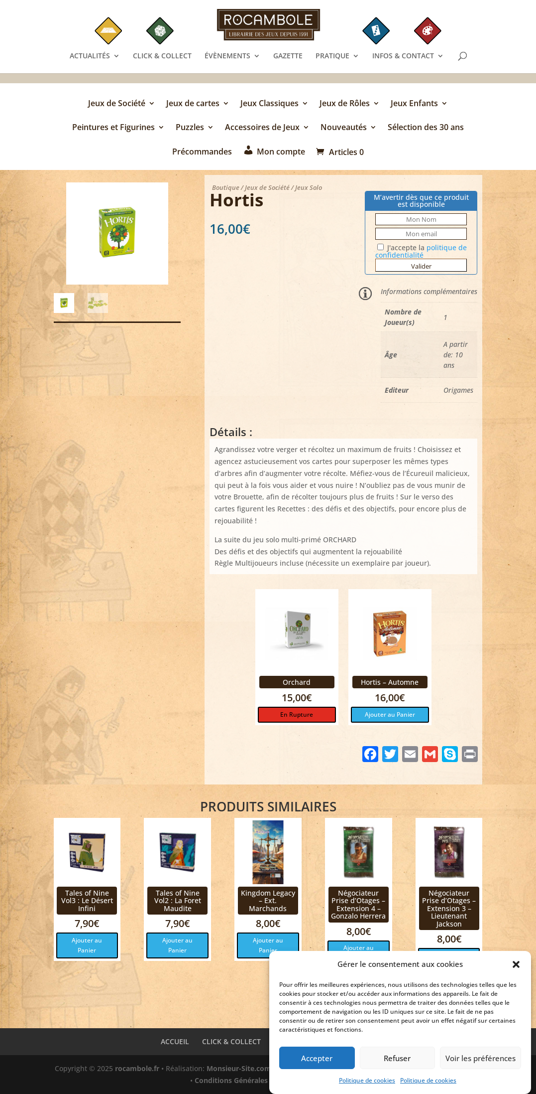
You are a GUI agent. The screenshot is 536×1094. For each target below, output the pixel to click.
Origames (458, 390)
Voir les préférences (480, 1060)
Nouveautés (344, 128)
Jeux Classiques (269, 104)
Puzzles (190, 128)
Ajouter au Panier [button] (390, 714)
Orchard (297, 682)
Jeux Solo (308, 187)
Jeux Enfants (414, 104)
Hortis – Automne (390, 682)
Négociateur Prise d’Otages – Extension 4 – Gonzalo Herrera (358, 904)
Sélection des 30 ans (426, 128)
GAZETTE (288, 56)
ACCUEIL (175, 1041)
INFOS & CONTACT (403, 56)
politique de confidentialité (421, 251)
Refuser (397, 1060)
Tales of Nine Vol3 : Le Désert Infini (87, 900)
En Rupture (296, 714)
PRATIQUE (332, 56)
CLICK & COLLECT (162, 56)
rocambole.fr (137, 1068)
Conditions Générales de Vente (247, 1080)
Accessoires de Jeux (262, 128)
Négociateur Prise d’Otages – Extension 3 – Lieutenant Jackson (449, 908)
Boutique (225, 187)
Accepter (316, 1060)
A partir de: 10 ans (455, 354)
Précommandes (202, 152)
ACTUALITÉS (90, 56)
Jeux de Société (116, 104)
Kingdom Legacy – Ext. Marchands (268, 900)
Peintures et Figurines (113, 128)
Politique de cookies (367, 1082)
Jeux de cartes (192, 104)
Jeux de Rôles (345, 104)
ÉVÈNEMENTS (227, 56)
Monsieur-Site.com (239, 1068)
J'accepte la (421, 251)
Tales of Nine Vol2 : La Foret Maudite (177, 900)
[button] (516, 967)
